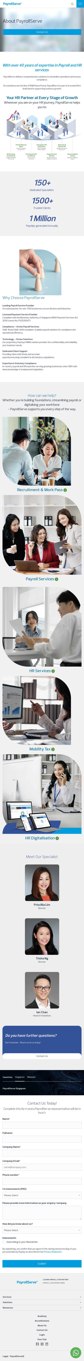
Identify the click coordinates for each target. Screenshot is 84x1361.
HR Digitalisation (40, 837)
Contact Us (42, 32)
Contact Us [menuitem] (42, 1330)
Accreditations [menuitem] (42, 1320)
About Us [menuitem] (42, 1325)
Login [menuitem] (42, 1334)
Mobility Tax (42, 748)
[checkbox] (42, 1243)
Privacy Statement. (53, 1251)
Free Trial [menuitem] (42, 1339)
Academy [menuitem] (42, 1316)
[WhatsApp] (75, 1352)
